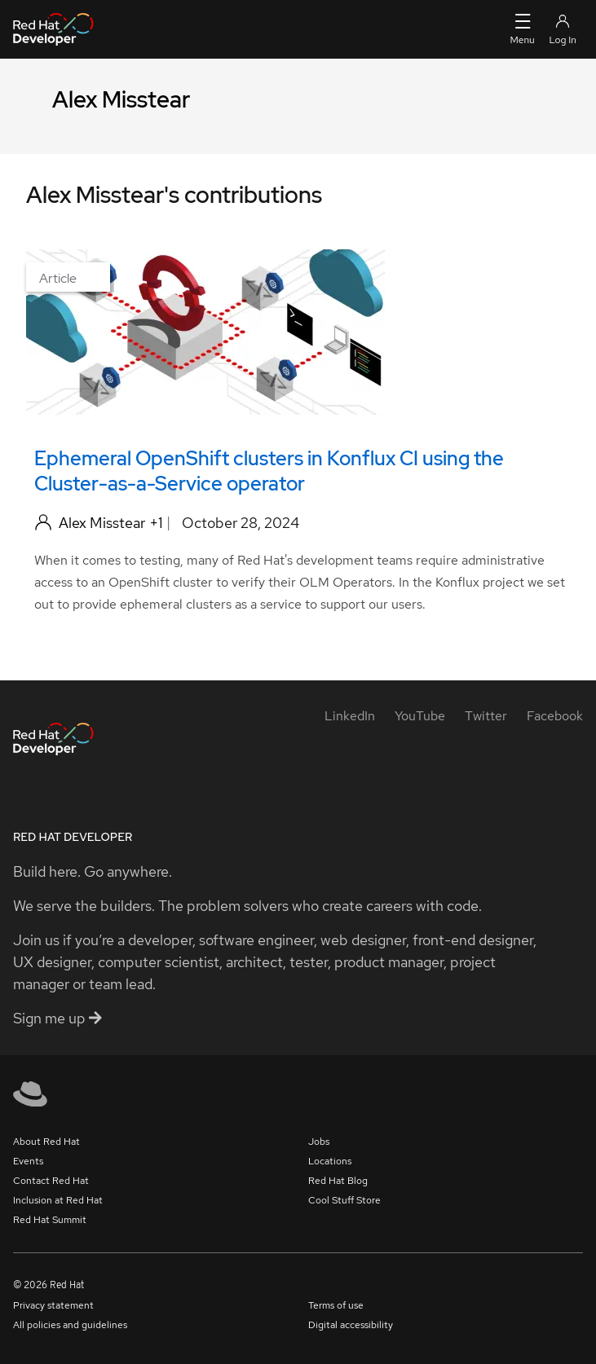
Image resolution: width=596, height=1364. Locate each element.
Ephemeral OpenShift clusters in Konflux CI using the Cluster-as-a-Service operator (269, 471)
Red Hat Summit (49, 1219)
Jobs (318, 1141)
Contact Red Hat (51, 1180)
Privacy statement (53, 1305)
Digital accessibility (350, 1324)
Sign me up (57, 1018)
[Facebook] (555, 715)
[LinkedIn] (349, 715)
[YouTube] (420, 715)
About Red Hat (46, 1141)
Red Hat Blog (338, 1180)
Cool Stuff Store (344, 1200)
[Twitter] (486, 715)
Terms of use (336, 1305)
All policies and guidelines (70, 1324)
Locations (329, 1161)
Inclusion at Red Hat (58, 1200)
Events (28, 1161)
